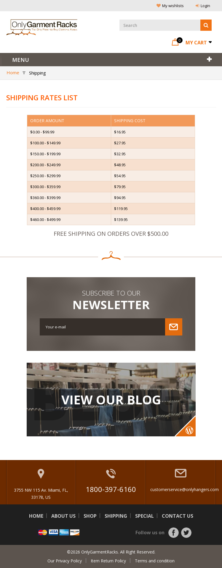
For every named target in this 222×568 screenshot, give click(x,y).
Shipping (116, 516)
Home (36, 516)
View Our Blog (111, 399)
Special (144, 516)
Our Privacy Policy (64, 561)
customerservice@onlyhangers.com (184, 489)
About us (63, 516)
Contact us (177, 516)
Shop (90, 516)
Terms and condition (155, 561)
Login (203, 5)
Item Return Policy (108, 561)
